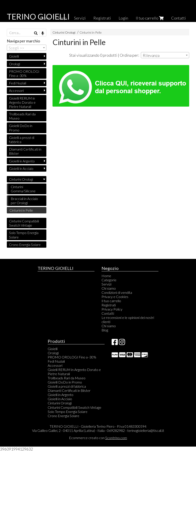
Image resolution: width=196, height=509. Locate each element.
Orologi (14, 64)
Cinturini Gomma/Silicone (23, 189)
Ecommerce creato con (98, 438)
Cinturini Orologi (64, 32)
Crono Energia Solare (25, 244)
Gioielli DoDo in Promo (20, 128)
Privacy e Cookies (115, 296)
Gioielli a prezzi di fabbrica (21, 139)
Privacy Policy (112, 309)
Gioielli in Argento (22, 161)
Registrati (102, 18)
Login (123, 18)
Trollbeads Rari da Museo (22, 116)
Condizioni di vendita (117, 292)
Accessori (16, 90)
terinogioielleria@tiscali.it (145, 430)
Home (106, 276)
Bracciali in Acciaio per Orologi (24, 200)
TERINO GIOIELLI (38, 16)
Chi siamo (109, 288)
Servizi (80, 18)
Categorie (109, 280)
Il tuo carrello (149, 18)
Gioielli (14, 56)
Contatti (178, 18)
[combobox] (165, 55)
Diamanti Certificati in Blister (25, 151)
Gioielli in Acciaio (21, 168)
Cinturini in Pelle (91, 32)
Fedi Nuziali (17, 83)
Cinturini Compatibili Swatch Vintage (24, 223)
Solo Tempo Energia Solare (23, 235)
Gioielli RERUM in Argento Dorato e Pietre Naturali (22, 102)
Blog (105, 330)
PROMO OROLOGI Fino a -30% (24, 73)
